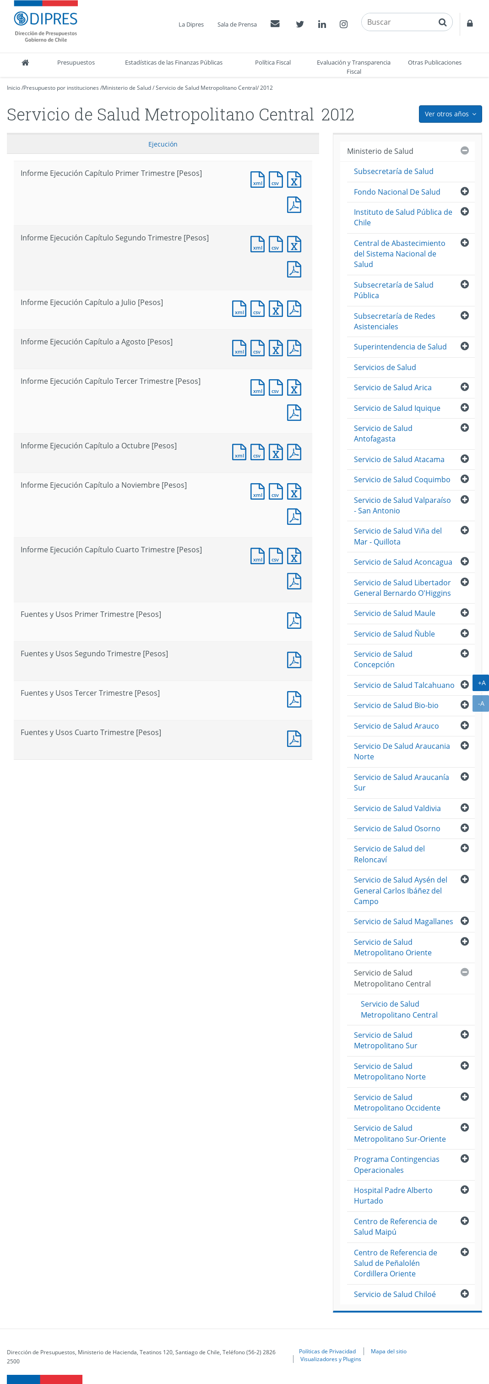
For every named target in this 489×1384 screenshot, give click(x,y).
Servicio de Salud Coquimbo (402, 479)
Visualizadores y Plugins (330, 1358)
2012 (266, 88)
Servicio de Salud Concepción (383, 659)
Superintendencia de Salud (400, 347)
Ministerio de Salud (126, 88)
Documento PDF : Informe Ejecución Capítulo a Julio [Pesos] (296, 307)
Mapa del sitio (389, 1351)
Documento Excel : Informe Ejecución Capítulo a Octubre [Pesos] (278, 451)
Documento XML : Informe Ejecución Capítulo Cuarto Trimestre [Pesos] (259, 555)
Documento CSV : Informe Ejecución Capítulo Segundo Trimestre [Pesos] (278, 243)
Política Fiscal (273, 62)
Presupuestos (76, 62)
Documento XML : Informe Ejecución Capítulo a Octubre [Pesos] (241, 451)
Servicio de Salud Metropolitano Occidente (397, 1102)
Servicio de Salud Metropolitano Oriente (393, 947)
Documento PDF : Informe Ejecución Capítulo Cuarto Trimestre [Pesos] (296, 580)
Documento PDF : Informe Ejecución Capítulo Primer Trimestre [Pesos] (296, 203)
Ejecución (163, 144)
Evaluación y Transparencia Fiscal (354, 67)
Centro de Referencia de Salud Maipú (395, 1226)
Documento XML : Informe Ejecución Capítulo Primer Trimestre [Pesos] (259, 178)
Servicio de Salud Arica (393, 387)
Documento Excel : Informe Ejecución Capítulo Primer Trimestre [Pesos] (296, 178)
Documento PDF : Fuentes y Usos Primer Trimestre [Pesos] (296, 619)
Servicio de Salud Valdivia (397, 808)
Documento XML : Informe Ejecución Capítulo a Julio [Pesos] (241, 307)
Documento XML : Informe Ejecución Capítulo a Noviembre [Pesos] (259, 490)
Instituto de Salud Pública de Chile (403, 217)
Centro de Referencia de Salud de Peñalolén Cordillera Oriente (395, 1263)
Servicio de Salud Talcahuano (404, 685)
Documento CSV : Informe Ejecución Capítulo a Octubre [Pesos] (259, 451)
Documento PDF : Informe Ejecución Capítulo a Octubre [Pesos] (296, 451)
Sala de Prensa (237, 24)
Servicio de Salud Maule (394, 613)
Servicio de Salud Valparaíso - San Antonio (402, 505)
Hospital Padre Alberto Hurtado (393, 1195)
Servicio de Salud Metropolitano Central (206, 88)
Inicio (13, 88)
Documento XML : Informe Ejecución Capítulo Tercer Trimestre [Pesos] (259, 386)
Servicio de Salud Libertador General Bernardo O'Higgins (402, 588)
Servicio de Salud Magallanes (403, 921)
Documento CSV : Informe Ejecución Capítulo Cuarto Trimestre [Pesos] (278, 555)
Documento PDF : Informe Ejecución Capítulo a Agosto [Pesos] (296, 347)
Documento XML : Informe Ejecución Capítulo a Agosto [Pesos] (241, 347)
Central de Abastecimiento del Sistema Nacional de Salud (400, 254)
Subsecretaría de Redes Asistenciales (394, 321)
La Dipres (191, 24)
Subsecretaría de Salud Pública (394, 290)
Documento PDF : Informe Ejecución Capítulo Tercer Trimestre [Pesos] (296, 411)
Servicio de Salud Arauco (396, 726)
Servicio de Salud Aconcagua (403, 562)
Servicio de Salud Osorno (397, 828)
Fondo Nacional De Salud (397, 192)
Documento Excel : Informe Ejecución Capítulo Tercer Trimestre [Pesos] (296, 386)
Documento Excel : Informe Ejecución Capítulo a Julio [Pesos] (278, 307)
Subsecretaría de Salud (394, 171)
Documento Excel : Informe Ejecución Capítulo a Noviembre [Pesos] (296, 490)
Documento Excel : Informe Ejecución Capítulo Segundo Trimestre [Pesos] (296, 243)
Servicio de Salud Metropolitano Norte (390, 1071)
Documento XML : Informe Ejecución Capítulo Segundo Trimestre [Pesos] (259, 243)
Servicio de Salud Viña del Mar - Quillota (398, 536)
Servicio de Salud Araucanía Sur (401, 782)
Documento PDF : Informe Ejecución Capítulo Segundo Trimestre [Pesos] (296, 268)
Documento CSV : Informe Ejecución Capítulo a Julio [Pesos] (259, 307)
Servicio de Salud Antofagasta (383, 433)
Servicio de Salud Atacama (399, 459)
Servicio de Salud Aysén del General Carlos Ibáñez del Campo (400, 890)
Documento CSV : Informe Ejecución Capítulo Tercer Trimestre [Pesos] (278, 386)
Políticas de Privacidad (327, 1351)
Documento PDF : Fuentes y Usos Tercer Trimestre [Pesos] (296, 698)
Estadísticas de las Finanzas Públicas (174, 62)
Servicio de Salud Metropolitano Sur (386, 1040)
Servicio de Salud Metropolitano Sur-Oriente (400, 1133)
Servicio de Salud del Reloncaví (389, 854)
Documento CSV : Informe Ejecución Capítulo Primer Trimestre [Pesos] (278, 178)
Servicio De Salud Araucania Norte (402, 751)
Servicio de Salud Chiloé (395, 1294)
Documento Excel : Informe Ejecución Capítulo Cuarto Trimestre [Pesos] (296, 555)
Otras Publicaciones (435, 62)
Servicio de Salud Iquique (397, 408)
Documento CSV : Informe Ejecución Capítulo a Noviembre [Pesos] (278, 490)
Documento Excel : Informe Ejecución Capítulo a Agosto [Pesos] (278, 347)
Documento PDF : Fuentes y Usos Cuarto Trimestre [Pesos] (296, 737)
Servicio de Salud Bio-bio (396, 705)
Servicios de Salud (385, 367)
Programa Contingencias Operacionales (397, 1164)
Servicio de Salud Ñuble (394, 634)
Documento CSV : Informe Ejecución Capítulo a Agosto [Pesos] (259, 347)
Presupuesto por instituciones (61, 88)
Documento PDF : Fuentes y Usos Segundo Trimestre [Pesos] (296, 658)
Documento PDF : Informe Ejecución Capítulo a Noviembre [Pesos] (296, 515)
